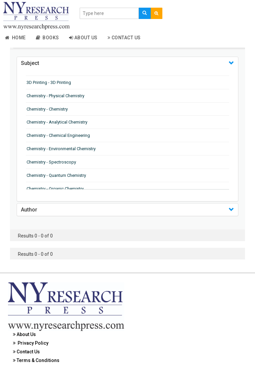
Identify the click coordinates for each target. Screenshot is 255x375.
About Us (83, 37)
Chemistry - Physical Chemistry (55, 95)
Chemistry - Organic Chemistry (55, 188)
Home (15, 37)
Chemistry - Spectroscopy (51, 162)
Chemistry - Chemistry (47, 109)
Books (47, 37)
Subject (30, 63)
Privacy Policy (30, 343)
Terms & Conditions (36, 360)
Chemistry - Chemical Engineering (58, 135)
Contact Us (124, 37)
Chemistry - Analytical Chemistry (57, 122)
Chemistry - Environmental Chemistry (61, 148)
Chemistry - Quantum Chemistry (56, 175)
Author (29, 209)
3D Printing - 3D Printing (49, 82)
